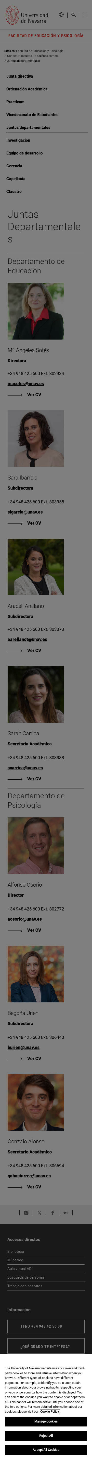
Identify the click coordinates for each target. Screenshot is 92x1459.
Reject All (46, 1436)
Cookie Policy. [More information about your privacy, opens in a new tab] (49, 1411)
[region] (46, 1406)
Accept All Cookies (46, 1450)
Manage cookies (46, 1421)
